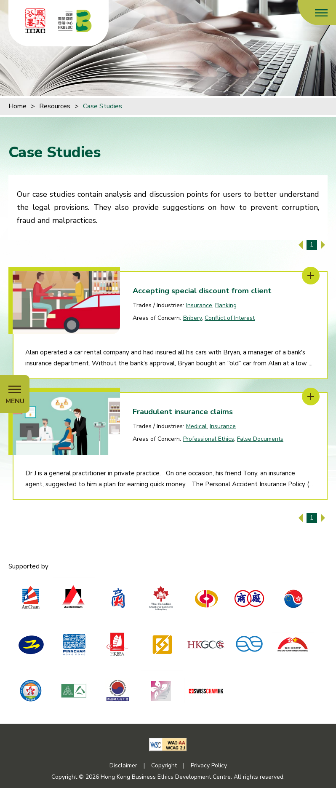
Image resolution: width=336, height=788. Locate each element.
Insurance (199, 305)
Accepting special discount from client (202, 291)
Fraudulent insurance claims (183, 412)
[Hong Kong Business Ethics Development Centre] (75, 21)
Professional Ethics (208, 439)
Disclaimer (123, 765)
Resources (54, 106)
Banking (226, 305)
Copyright (164, 765)
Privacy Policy (209, 765)
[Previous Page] (301, 245)
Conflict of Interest (230, 318)
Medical (196, 426)
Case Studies (102, 106)
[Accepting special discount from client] (311, 275)
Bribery (192, 318)
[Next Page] (323, 245)
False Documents (260, 439)
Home (17, 106)
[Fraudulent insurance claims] (311, 396)
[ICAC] (35, 20)
